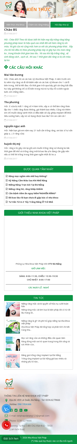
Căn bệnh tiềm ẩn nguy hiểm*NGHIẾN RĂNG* (32, 193)
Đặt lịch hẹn (11, 438)
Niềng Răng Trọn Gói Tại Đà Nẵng (26, 185)
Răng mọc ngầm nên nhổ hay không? (28, 176)
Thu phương (11, 102)
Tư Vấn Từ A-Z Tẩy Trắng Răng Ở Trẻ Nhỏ (31, 202)
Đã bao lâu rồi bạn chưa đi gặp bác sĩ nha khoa (33, 197)
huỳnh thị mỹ (12, 144)
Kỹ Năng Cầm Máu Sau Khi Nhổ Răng (28, 180)
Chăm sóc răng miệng (38, 24)
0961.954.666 (24, 404)
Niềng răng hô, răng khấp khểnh (26, 189)
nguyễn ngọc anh (14, 126)
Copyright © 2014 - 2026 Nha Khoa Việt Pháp (25, 437)
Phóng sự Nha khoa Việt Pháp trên (39, 263)
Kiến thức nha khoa (15, 24)
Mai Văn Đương (13, 74)
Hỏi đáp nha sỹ (62, 24)
